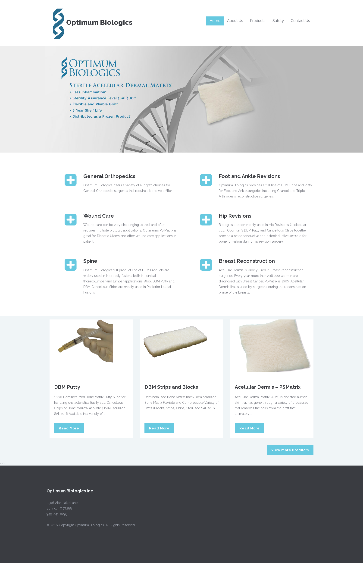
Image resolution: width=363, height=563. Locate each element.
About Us (235, 21)
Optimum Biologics (91, 22)
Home (215, 21)
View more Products (290, 450)
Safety (278, 21)
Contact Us (300, 21)
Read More (69, 428)
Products (258, 21)
